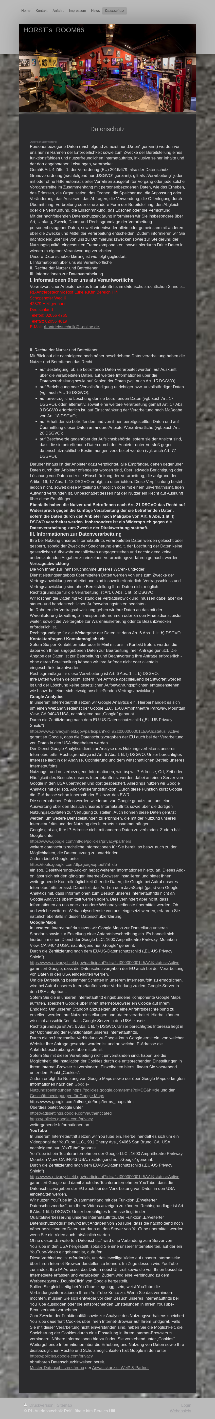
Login (186, 1405)
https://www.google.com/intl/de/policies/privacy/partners (80, 841)
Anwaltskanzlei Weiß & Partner (120, 1367)
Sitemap (64, 1405)
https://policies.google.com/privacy (61, 1119)
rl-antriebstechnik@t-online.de (72, 327)
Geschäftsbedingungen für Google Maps (67, 1095)
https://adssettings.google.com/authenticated (71, 1113)
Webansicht (180, 1411)
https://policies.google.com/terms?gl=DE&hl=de (116, 1090)
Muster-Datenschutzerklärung (57, 1367)
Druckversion (39, 1405)
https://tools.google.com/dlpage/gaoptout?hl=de (73, 864)
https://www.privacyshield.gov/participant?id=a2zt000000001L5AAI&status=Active (104, 731)
